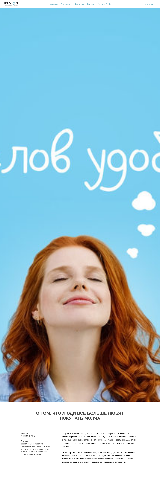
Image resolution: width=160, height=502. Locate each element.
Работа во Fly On (104, 4)
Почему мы (79, 4)
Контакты (90, 4)
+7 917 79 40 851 (147, 4)
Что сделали (66, 4)
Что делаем (53, 4)
